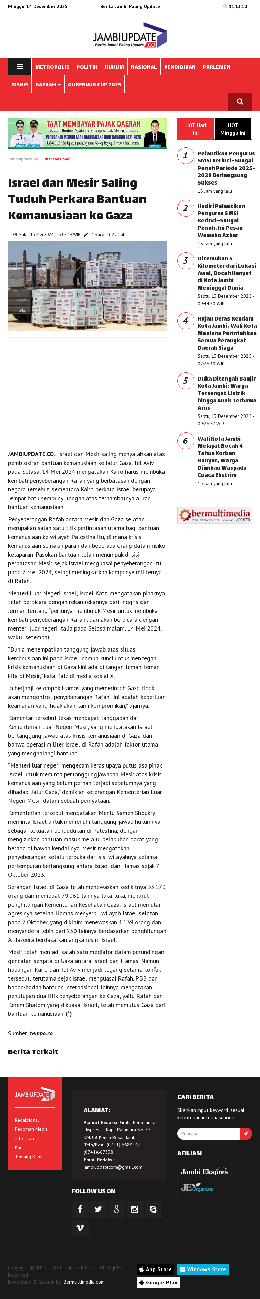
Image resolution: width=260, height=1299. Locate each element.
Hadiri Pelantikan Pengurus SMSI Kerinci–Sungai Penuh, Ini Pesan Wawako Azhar (221, 221)
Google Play (158, 1282)
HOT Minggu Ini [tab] (232, 129)
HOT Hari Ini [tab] (196, 129)
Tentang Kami (28, 1156)
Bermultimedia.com (84, 1282)
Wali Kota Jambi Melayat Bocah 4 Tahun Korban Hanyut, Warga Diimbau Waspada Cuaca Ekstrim (222, 457)
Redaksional (27, 1120)
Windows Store (203, 1269)
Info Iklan (24, 1138)
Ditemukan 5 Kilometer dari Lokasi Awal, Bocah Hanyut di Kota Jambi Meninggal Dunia (227, 273)
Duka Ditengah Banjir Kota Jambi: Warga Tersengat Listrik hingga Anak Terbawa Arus (227, 393)
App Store (155, 1269)
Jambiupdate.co (23, 158)
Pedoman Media (31, 1129)
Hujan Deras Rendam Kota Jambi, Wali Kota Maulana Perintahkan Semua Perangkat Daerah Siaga (227, 333)
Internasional (58, 158)
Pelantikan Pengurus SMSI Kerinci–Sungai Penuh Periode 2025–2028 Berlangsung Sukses (227, 168)
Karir (19, 1147)
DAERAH (48, 85)
